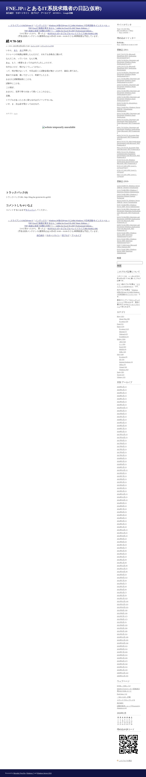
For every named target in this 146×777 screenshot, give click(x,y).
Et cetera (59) (123, 321)
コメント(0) (35, 46)
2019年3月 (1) (122, 422)
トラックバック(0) (47, 46)
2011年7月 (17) (122, 616)
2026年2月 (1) (122, 387)
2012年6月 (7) (122, 583)
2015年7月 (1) (122, 476)
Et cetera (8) (123, 357)
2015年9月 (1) (122, 473)
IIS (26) (121, 359)
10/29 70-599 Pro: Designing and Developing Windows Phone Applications (128, 86)
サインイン (30, 210)
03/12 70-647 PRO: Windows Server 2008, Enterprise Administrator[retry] (126, 240)
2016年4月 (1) (122, 464)
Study (16, 113)
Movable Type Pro (19, 773)
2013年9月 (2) (122, 539)
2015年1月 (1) (122, 491)
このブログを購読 (125, 761)
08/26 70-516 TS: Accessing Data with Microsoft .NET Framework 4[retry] (128, 137)
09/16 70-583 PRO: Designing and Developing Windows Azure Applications (128, 115)
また (16, 50)
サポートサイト (22, 13)
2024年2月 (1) (122, 396)
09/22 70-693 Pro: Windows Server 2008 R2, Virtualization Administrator (128, 109)
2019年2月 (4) (122, 425)
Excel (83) (122, 347)
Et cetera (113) (124, 329)
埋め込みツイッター (126, 38)
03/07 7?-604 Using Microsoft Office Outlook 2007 (127, 246)
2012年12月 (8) (122, 565)
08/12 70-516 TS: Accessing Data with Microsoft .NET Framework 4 (128, 148)
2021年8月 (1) (122, 413)
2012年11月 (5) (122, 568)
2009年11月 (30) (122, 676)
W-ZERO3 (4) (124, 337)
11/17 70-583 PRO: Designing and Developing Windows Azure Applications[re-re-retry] (128, 80)
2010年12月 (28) (122, 637)
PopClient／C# (122, 694)
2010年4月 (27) (122, 661)
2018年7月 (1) (122, 428)
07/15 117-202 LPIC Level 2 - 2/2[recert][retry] (127, 167)
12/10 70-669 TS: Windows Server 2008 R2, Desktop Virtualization (128, 186)
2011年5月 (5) (122, 622)
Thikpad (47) (123, 334)
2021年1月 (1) (122, 416)
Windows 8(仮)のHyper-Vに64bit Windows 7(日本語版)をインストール (128, 292)
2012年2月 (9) (122, 595)
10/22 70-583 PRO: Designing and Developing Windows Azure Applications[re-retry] (128, 92)
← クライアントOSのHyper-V (20, 25)
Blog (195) (120, 316)
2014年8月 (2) (122, 506)
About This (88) (124, 319)
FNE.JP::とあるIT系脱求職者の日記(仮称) (53, 8)
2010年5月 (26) (122, 658)
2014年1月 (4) (122, 527)
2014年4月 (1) (122, 518)
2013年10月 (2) (122, 536)
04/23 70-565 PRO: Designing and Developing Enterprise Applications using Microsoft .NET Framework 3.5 (128, 211)
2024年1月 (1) (122, 399)
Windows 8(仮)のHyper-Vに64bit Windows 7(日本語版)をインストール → (79, 25)
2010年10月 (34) (122, 643)
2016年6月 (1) (122, 458)
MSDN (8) (122, 349)
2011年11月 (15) (122, 604)
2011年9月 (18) (122, 610)
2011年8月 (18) (122, 613)
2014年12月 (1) (122, 494)
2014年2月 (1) (122, 524)
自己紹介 (10, 13)
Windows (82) (124, 369)
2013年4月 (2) (122, 554)
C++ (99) (122, 344)
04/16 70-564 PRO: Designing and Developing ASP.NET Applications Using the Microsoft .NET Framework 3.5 (128, 219)
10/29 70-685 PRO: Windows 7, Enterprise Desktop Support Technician (127, 196)
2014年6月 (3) (122, 512)
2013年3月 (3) (122, 556)
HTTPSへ (57, 13)
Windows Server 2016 (44, 773)
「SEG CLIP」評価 (124, 697)
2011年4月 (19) (122, 625)
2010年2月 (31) (122, 667)
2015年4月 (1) (122, 485)
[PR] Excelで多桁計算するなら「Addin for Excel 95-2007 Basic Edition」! (58, 28)
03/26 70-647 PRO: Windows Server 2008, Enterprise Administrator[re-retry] (126, 234)
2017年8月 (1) (122, 443)
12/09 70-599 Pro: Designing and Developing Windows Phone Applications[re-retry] (128, 62)
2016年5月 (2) (122, 461)
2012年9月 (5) (122, 574)
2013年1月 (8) (122, 562)
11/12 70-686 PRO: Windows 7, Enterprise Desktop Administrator (128, 191)
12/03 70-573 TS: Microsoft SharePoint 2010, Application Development (126, 68)
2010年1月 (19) (122, 670)
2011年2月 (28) (122, 631)
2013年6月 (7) (122, 548)
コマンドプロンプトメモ (126, 700)
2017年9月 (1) (122, 440)
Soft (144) (120, 354)
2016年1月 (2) (122, 467)
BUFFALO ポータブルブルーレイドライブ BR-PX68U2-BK (73, 33)
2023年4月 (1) (122, 402)
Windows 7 (30, 773)
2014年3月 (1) (122, 521)
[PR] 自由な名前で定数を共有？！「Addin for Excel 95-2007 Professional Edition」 (58, 31)
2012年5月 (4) (122, 586)
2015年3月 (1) (122, 488)
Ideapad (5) (123, 331)
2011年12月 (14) (122, 601)
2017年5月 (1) (122, 449)
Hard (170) (120, 326)
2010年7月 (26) (122, 652)
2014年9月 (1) (122, 503)
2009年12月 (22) (122, 673)
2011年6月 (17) (122, 619)
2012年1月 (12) (122, 598)
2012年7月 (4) (122, 580)
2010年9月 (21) (122, 646)
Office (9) (122, 364)
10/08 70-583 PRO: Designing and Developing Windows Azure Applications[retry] (128, 98)
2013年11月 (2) (122, 533)
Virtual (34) (123, 367)
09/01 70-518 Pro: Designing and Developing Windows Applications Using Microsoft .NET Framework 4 (128, 130)
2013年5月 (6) (122, 551)
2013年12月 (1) (122, 530)
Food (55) (120, 324)
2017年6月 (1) (122, 446)
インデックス (41, 25)
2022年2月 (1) (122, 410)
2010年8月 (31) (122, 649)
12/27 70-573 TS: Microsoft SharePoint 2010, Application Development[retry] (126, 56)
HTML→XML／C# (123, 686)
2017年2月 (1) (122, 455)
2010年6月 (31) (122, 655)
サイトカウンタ (124, 25)
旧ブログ (35, 13)
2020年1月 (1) (122, 419)
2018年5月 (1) (122, 431)
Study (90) (120, 372)
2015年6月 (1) (122, 479)
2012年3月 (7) (122, 592)
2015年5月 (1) (122, 482)
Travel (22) (120, 375)
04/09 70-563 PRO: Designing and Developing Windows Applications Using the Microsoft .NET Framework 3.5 (128, 227)
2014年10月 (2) (122, 500)
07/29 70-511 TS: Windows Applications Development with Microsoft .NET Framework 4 (127, 161)
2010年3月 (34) (122, 664)
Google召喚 (68, 13)
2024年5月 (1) (122, 393)
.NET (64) (122, 342)
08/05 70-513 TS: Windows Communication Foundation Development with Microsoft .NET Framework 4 (128, 154)
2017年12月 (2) (122, 434)
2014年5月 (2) (122, 515)
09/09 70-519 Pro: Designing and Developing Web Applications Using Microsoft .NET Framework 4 (128, 122)
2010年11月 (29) (122, 640)
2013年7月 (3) (122, 545)
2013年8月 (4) (122, 542)
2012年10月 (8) (122, 571)
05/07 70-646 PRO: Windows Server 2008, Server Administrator (128, 205)
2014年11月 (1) (122, 497)
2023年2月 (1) (122, 404)
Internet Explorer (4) (126, 362)
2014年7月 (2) (122, 509)
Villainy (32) (121, 377)
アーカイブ (46, 13)
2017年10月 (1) (122, 437)
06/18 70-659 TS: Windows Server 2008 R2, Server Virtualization (128, 201)
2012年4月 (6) (122, 589)
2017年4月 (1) (122, 452)
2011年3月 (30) (122, 628)
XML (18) (122, 352)
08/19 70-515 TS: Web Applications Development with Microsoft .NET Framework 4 (128, 143)
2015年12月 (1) (122, 470)
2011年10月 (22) (122, 607)
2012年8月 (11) (122, 577)
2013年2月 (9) (122, 559)
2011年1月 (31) (122, 634)
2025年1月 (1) (122, 390)
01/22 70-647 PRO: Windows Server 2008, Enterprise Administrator (126, 251)
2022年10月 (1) (122, 407)
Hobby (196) (121, 339)
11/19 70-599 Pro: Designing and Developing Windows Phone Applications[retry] (128, 74)
